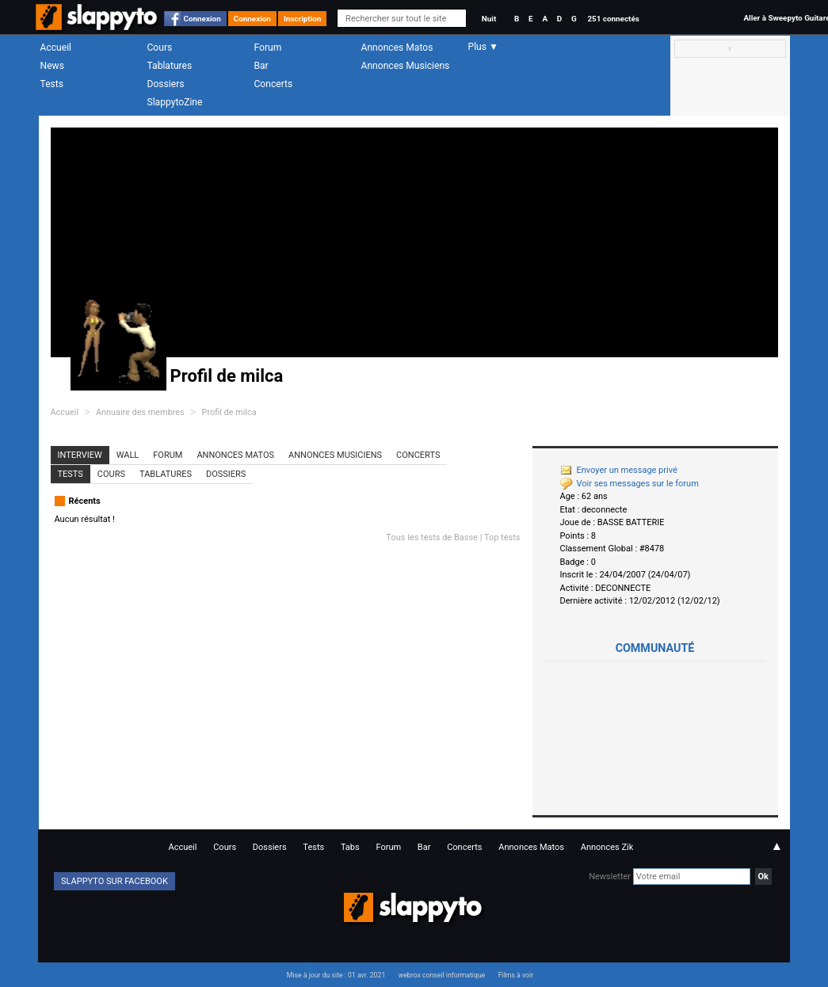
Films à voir (515, 975)
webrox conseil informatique (442, 975)
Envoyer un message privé (618, 470)
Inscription (303, 18)
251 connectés (613, 18)
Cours (160, 47)
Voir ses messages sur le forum (629, 483)
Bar (261, 65)
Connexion (202, 18)
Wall (127, 455)
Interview (80, 455)
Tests (51, 84)
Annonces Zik (607, 847)
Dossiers (166, 84)
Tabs (350, 847)
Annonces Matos (397, 47)
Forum (268, 47)
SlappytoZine (175, 102)
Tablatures (170, 65)
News (52, 65)
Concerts (273, 84)
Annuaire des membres (140, 412)
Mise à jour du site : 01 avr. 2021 (336, 975)
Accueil (56, 47)
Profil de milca (229, 412)
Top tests (502, 537)
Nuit (489, 18)
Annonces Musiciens (405, 65)
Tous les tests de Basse (432, 537)
